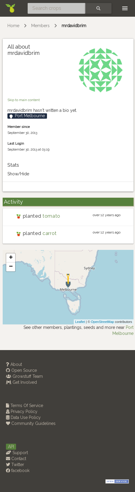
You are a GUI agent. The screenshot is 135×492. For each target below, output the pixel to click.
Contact (16, 458)
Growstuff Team (24, 376)
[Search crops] (56, 8)
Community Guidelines (31, 423)
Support (17, 452)
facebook (17, 470)
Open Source (21, 370)
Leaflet (80, 322)
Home (13, 25)
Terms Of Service (24, 405)
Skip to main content (23, 100)
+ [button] (11, 257)
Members (40, 25)
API (11, 446)
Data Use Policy (23, 417)
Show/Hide (18, 173)
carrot (50, 233)
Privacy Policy (21, 411)
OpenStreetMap (102, 322)
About (14, 364)
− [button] (11, 266)
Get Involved (21, 382)
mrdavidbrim (74, 25)
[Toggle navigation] (125, 8)
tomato (51, 216)
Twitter (15, 464)
